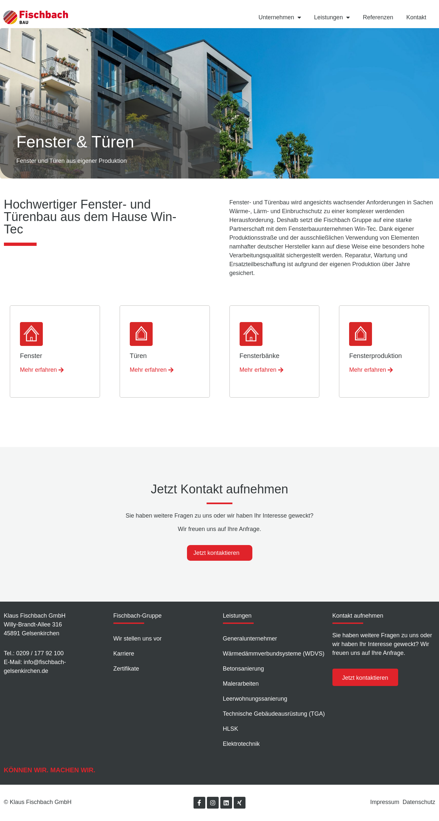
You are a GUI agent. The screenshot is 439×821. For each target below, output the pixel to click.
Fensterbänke (259, 355)
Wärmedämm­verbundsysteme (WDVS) (274, 653)
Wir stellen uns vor (137, 638)
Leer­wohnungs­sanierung (255, 698)
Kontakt (416, 17)
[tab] (219, 553)
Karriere (123, 653)
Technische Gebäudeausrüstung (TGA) (274, 713)
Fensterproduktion (375, 355)
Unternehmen (280, 17)
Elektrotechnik (241, 744)
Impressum (384, 802)
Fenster (31, 355)
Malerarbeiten (241, 683)
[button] (42, 370)
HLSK (230, 729)
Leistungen (332, 17)
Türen (138, 355)
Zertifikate (126, 668)
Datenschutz (418, 802)
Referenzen (378, 17)
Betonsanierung (243, 668)
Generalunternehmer (250, 638)
